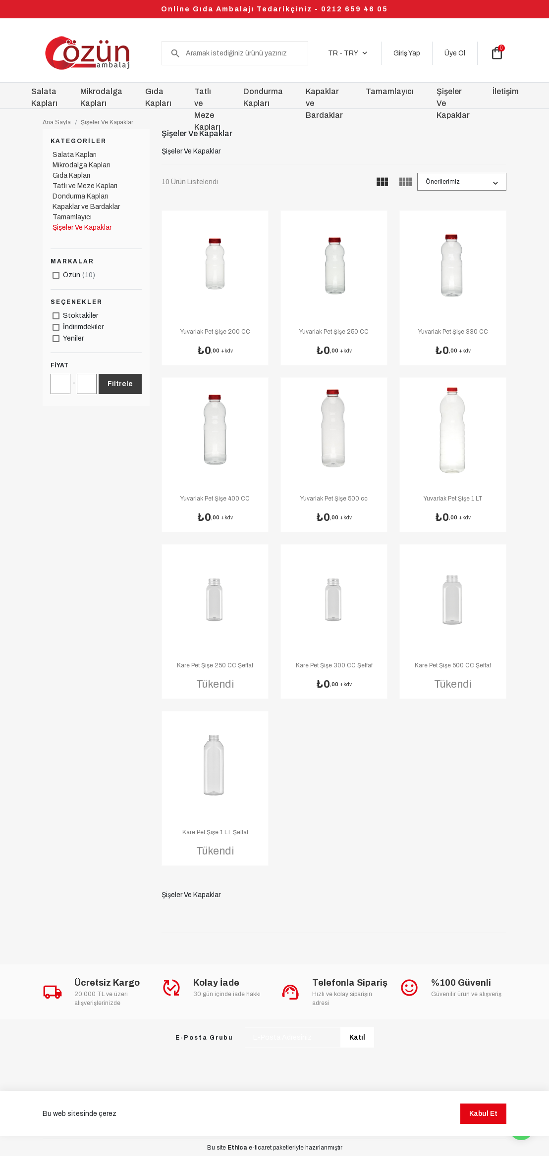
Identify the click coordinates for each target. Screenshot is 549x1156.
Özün (79, 275)
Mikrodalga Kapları (81, 165)
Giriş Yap (406, 53)
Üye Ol (454, 53)
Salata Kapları (75, 154)
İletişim (506, 91)
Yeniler (73, 338)
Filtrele (120, 384)
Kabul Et (483, 1118)
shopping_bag (497, 53)
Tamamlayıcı (72, 217)
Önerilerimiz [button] (443, 181)
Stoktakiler (80, 315)
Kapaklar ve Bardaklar (86, 206)
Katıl (357, 1037)
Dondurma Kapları (80, 196)
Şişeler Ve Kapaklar (107, 122)
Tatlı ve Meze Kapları (85, 186)
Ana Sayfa (57, 122)
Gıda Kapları (71, 175)
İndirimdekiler (83, 327)
